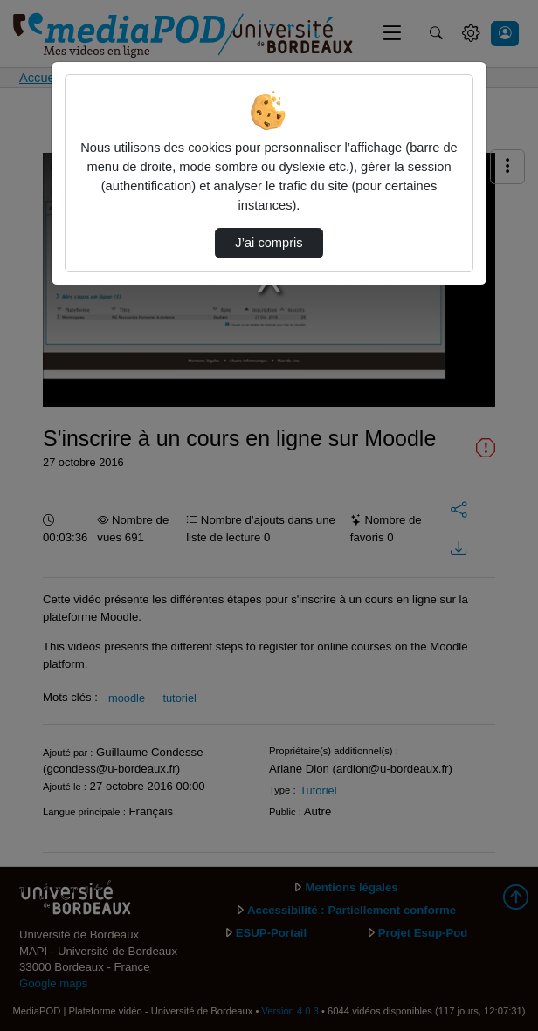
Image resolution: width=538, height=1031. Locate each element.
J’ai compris (268, 243)
